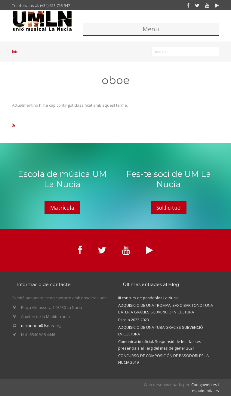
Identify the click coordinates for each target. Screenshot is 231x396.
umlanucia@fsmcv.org (41, 325)
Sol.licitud (168, 207)
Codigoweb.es (204, 384)
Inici (15, 51)
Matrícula (62, 207)
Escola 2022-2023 (133, 319)
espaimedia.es (205, 390)
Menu (151, 29)
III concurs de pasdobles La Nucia (148, 297)
